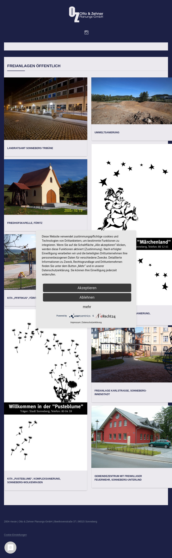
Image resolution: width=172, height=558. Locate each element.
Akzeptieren (87, 288)
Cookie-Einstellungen (15, 534)
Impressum (75, 322)
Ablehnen (87, 297)
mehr (87, 306)
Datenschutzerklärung (92, 322)
